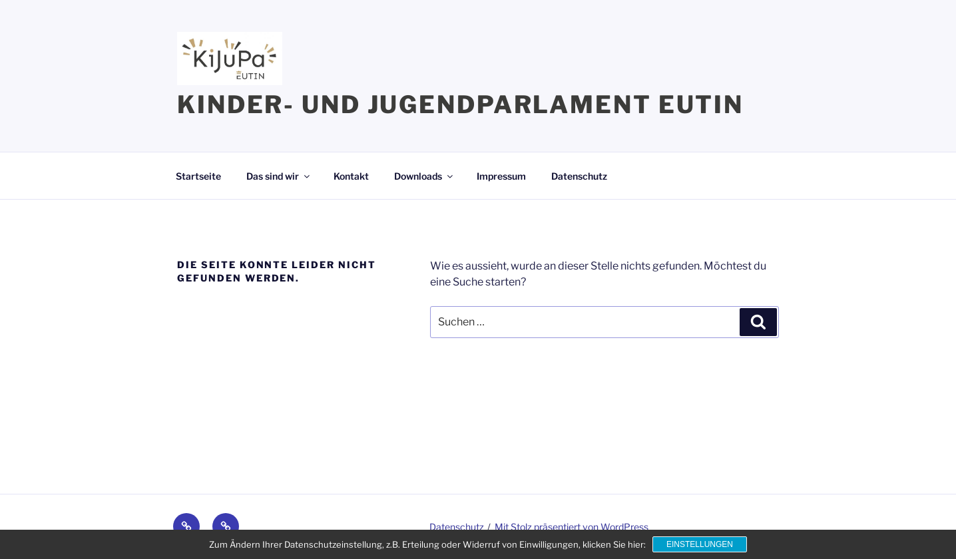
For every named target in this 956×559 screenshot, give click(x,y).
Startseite (198, 176)
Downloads (424, 176)
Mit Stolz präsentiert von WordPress (571, 526)
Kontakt (351, 176)
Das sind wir (279, 176)
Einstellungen (699, 544)
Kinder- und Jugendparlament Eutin (460, 104)
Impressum (501, 176)
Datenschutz (579, 176)
